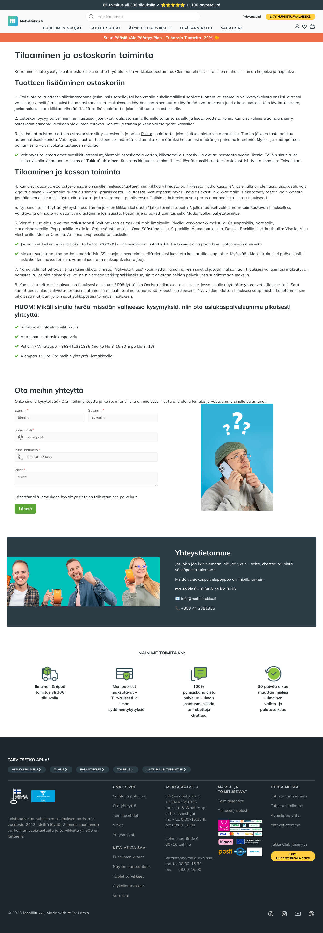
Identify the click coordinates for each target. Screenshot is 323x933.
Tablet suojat (105, 28)
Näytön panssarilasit (132, 866)
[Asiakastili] (297, 26)
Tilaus (61, 769)
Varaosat (232, 28)
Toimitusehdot (125, 815)
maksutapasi (82, 222)
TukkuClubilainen (102, 160)
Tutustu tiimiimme (287, 805)
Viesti (19, 470)
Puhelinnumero (26, 450)
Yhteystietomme (285, 825)
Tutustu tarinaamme (289, 796)
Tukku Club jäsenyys (289, 844)
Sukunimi (95, 410)
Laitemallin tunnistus (166, 769)
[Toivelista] (305, 26)
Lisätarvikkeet (196, 28)
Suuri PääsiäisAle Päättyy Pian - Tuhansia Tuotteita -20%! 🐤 (161, 37)
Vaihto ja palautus (129, 796)
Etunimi (20, 410)
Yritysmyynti (252, 16)
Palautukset (92, 769)
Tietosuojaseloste (234, 810)
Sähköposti (23, 430)
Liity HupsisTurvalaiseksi (290, 16)
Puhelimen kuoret (128, 856)
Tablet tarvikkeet (128, 876)
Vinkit (118, 825)
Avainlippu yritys (286, 815)
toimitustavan (255, 207)
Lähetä (25, 508)
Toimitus (125, 769)
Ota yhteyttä (124, 805)
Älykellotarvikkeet (150, 28)
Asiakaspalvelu (27, 769)
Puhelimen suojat (62, 28)
